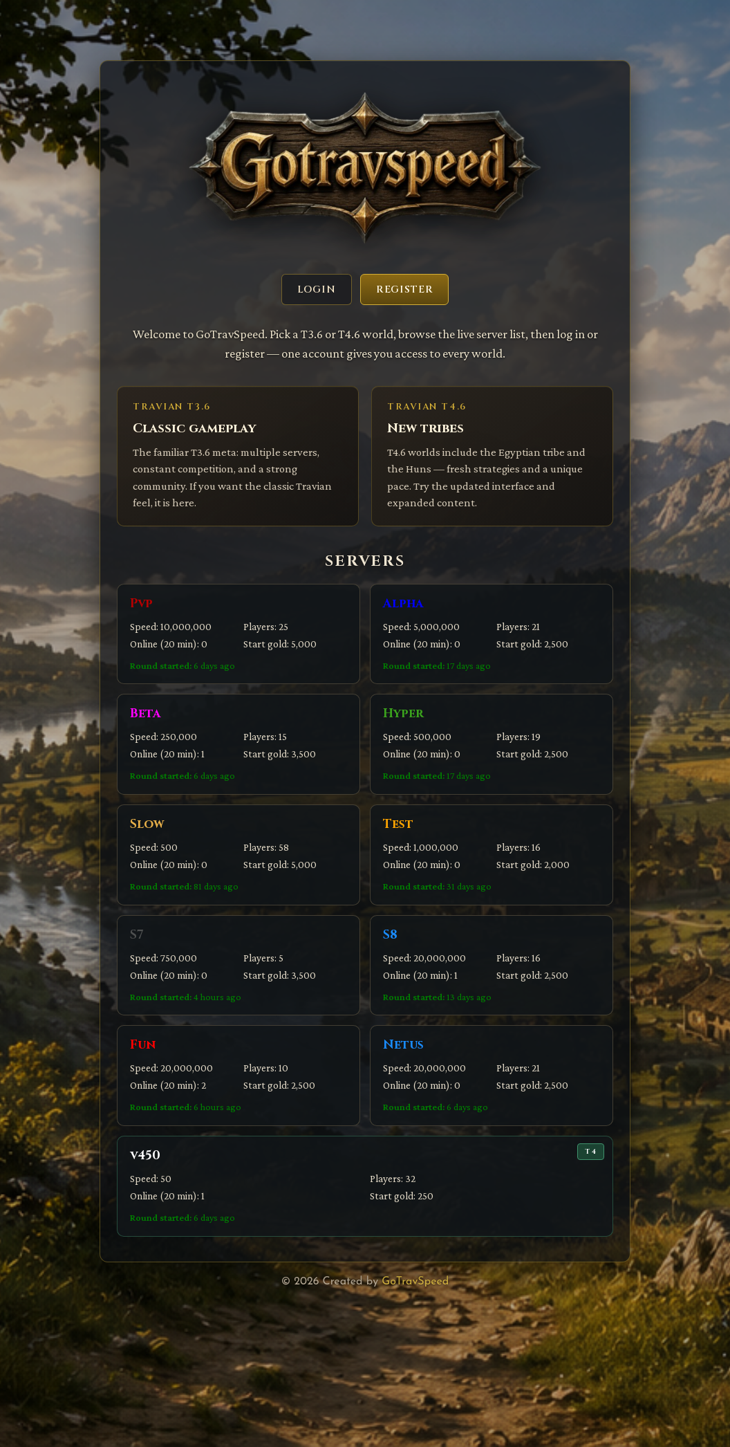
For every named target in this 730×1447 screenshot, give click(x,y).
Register (404, 289)
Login (316, 289)
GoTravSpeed (415, 1281)
